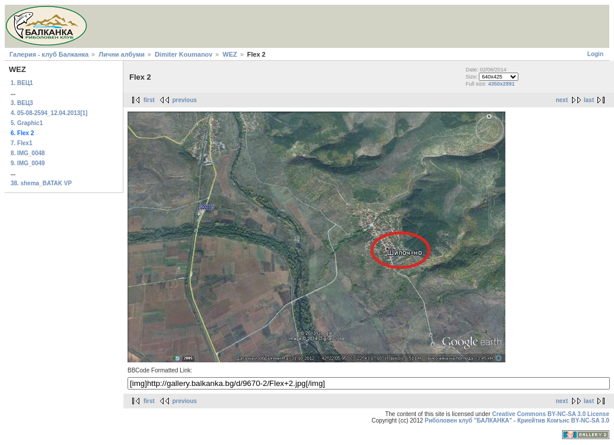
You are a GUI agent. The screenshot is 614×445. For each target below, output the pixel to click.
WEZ (230, 54)
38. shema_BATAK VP (41, 183)
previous (184, 100)
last (589, 100)
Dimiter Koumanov (184, 54)
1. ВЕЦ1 (22, 83)
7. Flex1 (21, 143)
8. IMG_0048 (28, 153)
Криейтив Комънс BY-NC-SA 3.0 (563, 420)
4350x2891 (501, 84)
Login (595, 54)
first (149, 100)
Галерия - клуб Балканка (49, 54)
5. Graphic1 (27, 123)
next (562, 100)
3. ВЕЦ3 (22, 103)
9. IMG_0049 (28, 163)
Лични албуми (122, 54)
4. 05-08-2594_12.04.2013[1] (49, 113)
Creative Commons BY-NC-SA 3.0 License (550, 414)
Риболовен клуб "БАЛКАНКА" (468, 420)
